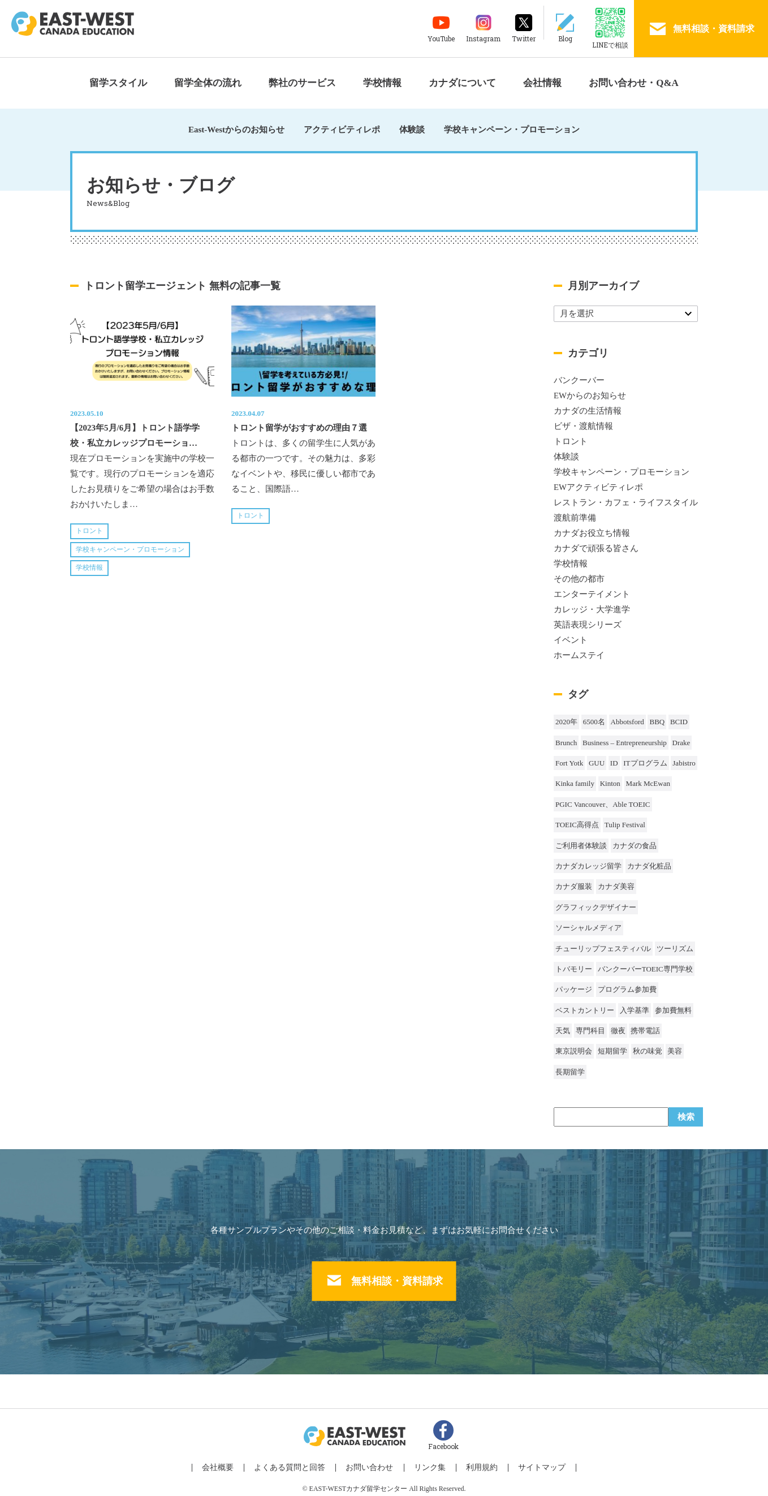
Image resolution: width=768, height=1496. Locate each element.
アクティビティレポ (342, 129)
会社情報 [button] (542, 83)
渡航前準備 (575, 517)
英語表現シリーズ (588, 624)
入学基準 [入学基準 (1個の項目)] (634, 1010)
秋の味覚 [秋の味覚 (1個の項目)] (647, 1051)
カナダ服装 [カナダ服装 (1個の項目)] (573, 886)
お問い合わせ (372, 1463)
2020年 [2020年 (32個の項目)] (566, 721)
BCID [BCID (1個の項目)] (679, 721)
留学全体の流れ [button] (207, 83)
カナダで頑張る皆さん (596, 548)
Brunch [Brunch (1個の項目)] (566, 742)
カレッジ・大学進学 (592, 609)
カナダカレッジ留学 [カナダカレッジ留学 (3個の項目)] (588, 866)
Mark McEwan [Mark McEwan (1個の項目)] (648, 783)
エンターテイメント (592, 594)
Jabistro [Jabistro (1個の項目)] (683, 763)
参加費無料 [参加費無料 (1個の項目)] (673, 1010)
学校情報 (89, 567)
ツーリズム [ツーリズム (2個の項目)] (675, 948)
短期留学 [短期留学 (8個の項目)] (612, 1051)
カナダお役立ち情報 (592, 533)
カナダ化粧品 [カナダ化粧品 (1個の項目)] (649, 866)
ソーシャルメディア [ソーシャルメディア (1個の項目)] (588, 927)
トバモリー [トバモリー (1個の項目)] (573, 969)
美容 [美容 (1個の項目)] (674, 1051)
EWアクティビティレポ (598, 487)
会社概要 (228, 1463)
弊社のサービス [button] (302, 83)
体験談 (412, 129)
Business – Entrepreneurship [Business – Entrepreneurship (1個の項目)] (625, 742)
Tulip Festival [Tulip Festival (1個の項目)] (625, 824)
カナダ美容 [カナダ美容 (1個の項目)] (616, 886)
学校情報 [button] (382, 83)
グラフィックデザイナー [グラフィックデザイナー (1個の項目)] (595, 907)
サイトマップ (532, 1463)
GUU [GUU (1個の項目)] (597, 763)
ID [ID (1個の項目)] (614, 763)
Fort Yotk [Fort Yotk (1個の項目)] (569, 763)
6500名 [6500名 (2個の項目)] (594, 721)
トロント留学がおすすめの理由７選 (299, 427)
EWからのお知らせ (590, 395)
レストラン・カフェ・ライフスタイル (626, 502)
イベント (571, 639)
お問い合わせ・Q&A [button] (634, 83)
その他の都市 (579, 578)
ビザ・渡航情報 (583, 426)
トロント (89, 531)
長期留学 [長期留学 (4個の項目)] (570, 1072)
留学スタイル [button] (118, 83)
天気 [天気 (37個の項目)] (562, 1030)
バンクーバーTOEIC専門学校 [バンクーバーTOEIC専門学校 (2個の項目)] (645, 969)
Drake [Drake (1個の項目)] (681, 742)
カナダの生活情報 (588, 410)
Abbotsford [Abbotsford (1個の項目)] (627, 721)
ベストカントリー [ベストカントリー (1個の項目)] (584, 1010)
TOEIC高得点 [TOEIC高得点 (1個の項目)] (577, 824)
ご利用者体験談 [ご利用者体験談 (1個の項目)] (581, 845)
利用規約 (476, 1463)
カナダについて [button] (462, 83)
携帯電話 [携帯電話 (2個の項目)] (645, 1030)
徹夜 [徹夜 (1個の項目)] (618, 1030)
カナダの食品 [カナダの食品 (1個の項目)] (634, 845)
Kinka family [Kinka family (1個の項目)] (574, 783)
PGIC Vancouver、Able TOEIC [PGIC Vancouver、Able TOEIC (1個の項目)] (602, 804)
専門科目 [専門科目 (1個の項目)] (590, 1030)
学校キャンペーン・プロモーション (512, 129)
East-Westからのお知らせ (236, 129)
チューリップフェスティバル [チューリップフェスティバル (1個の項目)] (603, 948)
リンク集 (428, 1463)
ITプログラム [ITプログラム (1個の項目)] (645, 763)
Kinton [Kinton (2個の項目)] (610, 783)
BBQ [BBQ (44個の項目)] (657, 721)
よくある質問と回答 (296, 1463)
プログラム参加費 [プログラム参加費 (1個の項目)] (627, 989)
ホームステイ (579, 655)
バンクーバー (579, 380)
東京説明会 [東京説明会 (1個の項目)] (573, 1051)
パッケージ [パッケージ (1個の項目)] (573, 989)
